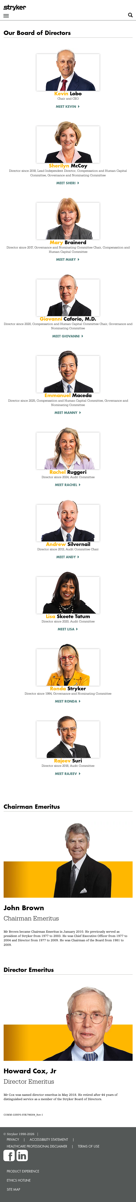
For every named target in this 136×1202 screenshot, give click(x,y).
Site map (13, 1189)
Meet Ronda (66, 701)
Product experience (23, 1171)
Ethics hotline (19, 1180)
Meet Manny (66, 412)
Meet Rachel (66, 484)
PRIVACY (13, 1139)
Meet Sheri (66, 183)
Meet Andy (66, 557)
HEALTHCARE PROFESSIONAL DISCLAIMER (37, 1146)
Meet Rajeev (66, 773)
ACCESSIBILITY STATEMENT (49, 1139)
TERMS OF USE (88, 1146)
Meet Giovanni (66, 336)
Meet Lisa (66, 629)
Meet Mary (66, 259)
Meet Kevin (66, 106)
